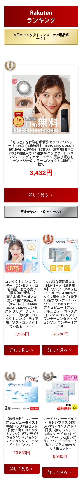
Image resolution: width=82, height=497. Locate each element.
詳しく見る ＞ (41, 195)
